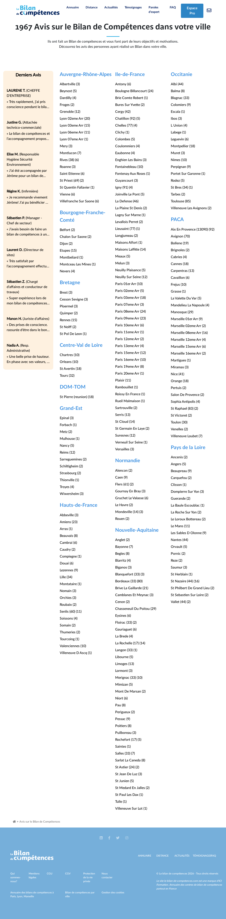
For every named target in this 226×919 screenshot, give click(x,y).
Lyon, (20, 896)
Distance (91, 7)
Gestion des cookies (113, 892)
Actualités (111, 7)
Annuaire (72, 7)
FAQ (173, 7)
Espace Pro (192, 10)
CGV (68, 873)
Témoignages (133, 7)
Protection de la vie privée (89, 877)
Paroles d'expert (154, 10)
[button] (101, 838)
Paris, (13, 896)
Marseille (29, 896)
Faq (213, 855)
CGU (49, 873)
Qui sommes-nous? (15, 877)
